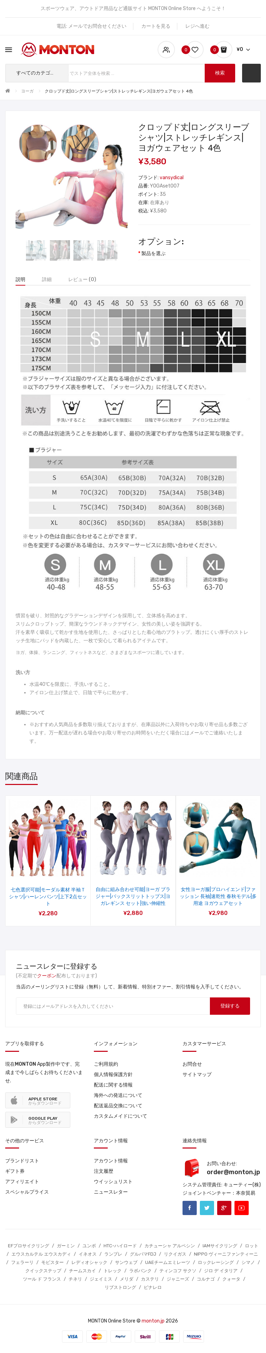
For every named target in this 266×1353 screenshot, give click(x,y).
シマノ (248, 1262)
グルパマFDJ (143, 1254)
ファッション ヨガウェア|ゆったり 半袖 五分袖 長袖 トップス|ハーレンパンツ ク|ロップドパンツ (48, 897)
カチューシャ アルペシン (169, 1245)
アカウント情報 (111, 1161)
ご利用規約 (106, 1064)
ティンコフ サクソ (177, 1270)
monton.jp (153, 1321)
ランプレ (113, 1254)
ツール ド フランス (42, 1279)
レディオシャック (89, 1262)
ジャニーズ (178, 1279)
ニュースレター (111, 1192)
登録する (230, 1006)
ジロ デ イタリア (221, 1270)
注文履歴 (103, 1171)
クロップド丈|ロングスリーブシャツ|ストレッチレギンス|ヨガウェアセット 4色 (119, 91)
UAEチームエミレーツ (167, 1262)
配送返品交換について (118, 1106)
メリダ (126, 1279)
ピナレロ (153, 1287)
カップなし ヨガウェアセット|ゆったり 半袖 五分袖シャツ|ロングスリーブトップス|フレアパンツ (133, 896)
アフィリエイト (22, 1182)
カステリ (150, 1279)
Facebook (190, 1208)
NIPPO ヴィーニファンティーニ (226, 1254)
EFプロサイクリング (28, 1245)
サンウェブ (126, 1262)
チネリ (75, 1279)
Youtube (241, 1208)
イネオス (88, 1254)
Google (224, 1208)
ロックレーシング (216, 1262)
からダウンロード (45, 1101)
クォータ (231, 1279)
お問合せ (192, 1064)
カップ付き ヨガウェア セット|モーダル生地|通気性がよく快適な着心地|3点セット (218, 896)
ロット (251, 1245)
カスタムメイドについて (120, 1116)
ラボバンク (140, 1270)
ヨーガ (27, 91)
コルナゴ (206, 1279)
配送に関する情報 (113, 1085)
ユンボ (89, 1245)
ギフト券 (15, 1171)
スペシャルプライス (27, 1192)
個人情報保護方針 (113, 1074)
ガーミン (66, 1245)
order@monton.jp (233, 1172)
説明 (20, 279)
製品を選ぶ (153, 253)
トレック (113, 1270)
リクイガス (175, 1254)
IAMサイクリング (220, 1245)
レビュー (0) (82, 279)
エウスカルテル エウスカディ (41, 1254)
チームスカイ (82, 1270)
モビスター (52, 1262)
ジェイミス (101, 1279)
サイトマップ (197, 1074)
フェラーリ (22, 1262)
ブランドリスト (22, 1161)
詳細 (47, 279)
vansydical (172, 178)
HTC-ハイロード (120, 1245)
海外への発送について (118, 1095)
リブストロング (120, 1287)
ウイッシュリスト (113, 1182)
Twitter (207, 1208)
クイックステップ (43, 1270)
